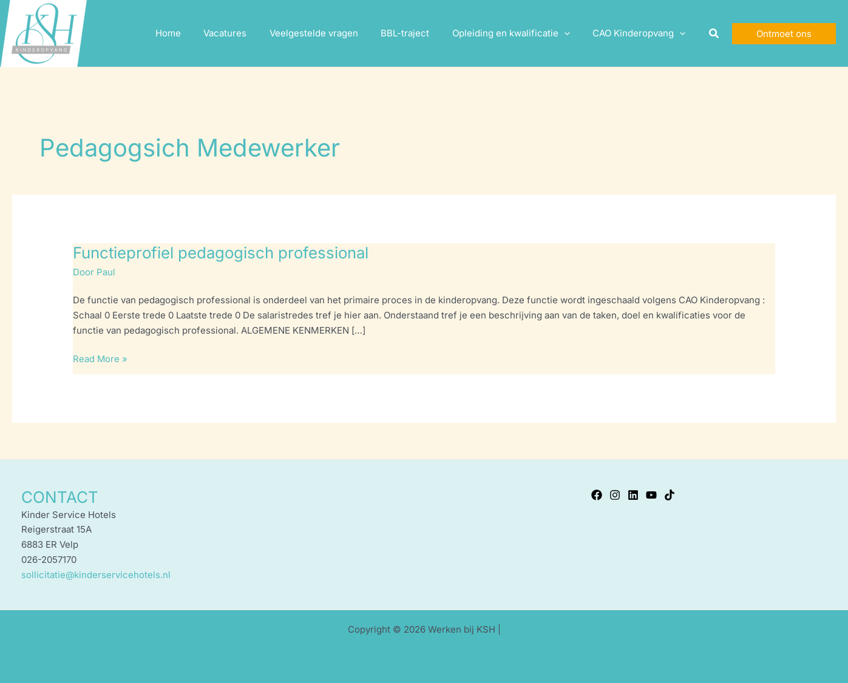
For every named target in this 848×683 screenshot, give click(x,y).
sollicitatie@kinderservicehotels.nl (96, 574)
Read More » (100, 357)
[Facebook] (596, 494)
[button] (714, 33)
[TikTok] (669, 494)
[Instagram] (614, 494)
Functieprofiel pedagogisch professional (223, 252)
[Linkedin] (633, 494)
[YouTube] (651, 494)
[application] (571, 33)
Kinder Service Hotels (381, 650)
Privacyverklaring (476, 650)
